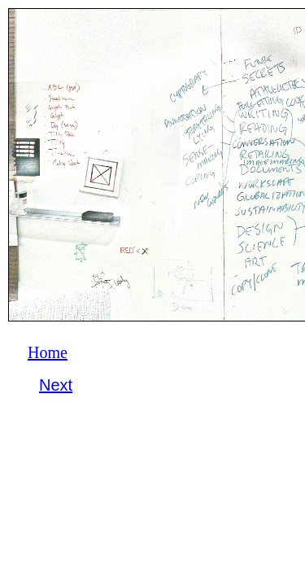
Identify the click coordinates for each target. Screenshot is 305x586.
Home (48, 352)
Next (55, 385)
